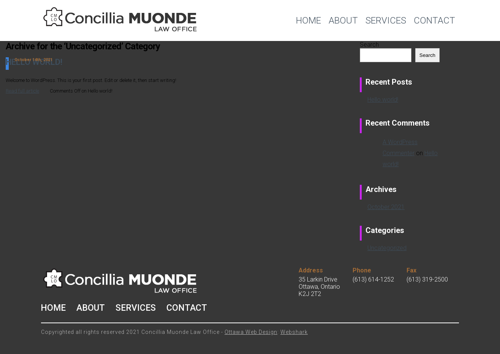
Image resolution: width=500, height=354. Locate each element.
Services (386, 20)
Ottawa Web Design (251, 332)
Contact (434, 20)
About (343, 20)
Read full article (22, 91)
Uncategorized (387, 248)
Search (369, 44)
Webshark (294, 332)
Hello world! (382, 99)
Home (308, 20)
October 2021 (386, 207)
